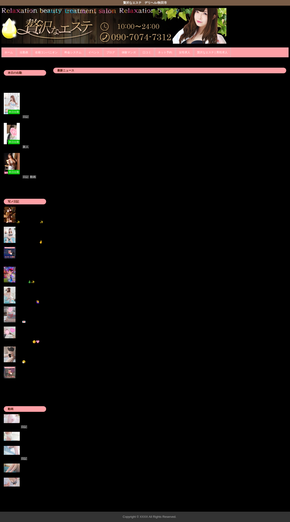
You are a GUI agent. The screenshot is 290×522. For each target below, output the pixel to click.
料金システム (72, 52)
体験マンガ (129, 52)
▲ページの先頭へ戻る (271, 507)
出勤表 (24, 52)
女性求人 (184, 52)
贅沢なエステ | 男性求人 (212, 52)
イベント (94, 52)
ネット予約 (165, 52)
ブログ (110, 52)
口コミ (147, 52)
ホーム (8, 52)
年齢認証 (9, 60)
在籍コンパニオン (46, 52)
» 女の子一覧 (37, 494)
